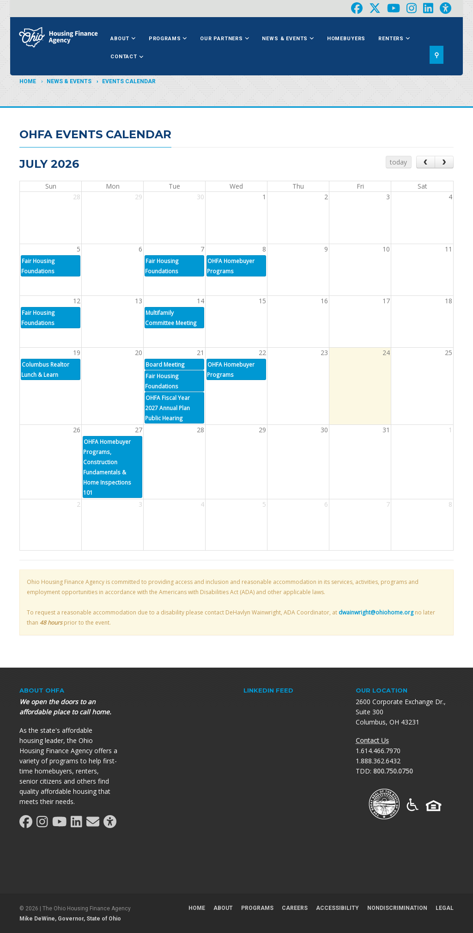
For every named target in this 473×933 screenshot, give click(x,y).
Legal (445, 908)
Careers (295, 908)
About (123, 39)
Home (27, 81)
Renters (394, 39)
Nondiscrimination (397, 908)
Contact (126, 57)
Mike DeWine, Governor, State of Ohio (70, 918)
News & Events (288, 39)
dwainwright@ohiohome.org (376, 612)
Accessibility (337, 908)
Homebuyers (346, 39)
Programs (168, 39)
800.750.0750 (393, 771)
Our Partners (224, 39)
